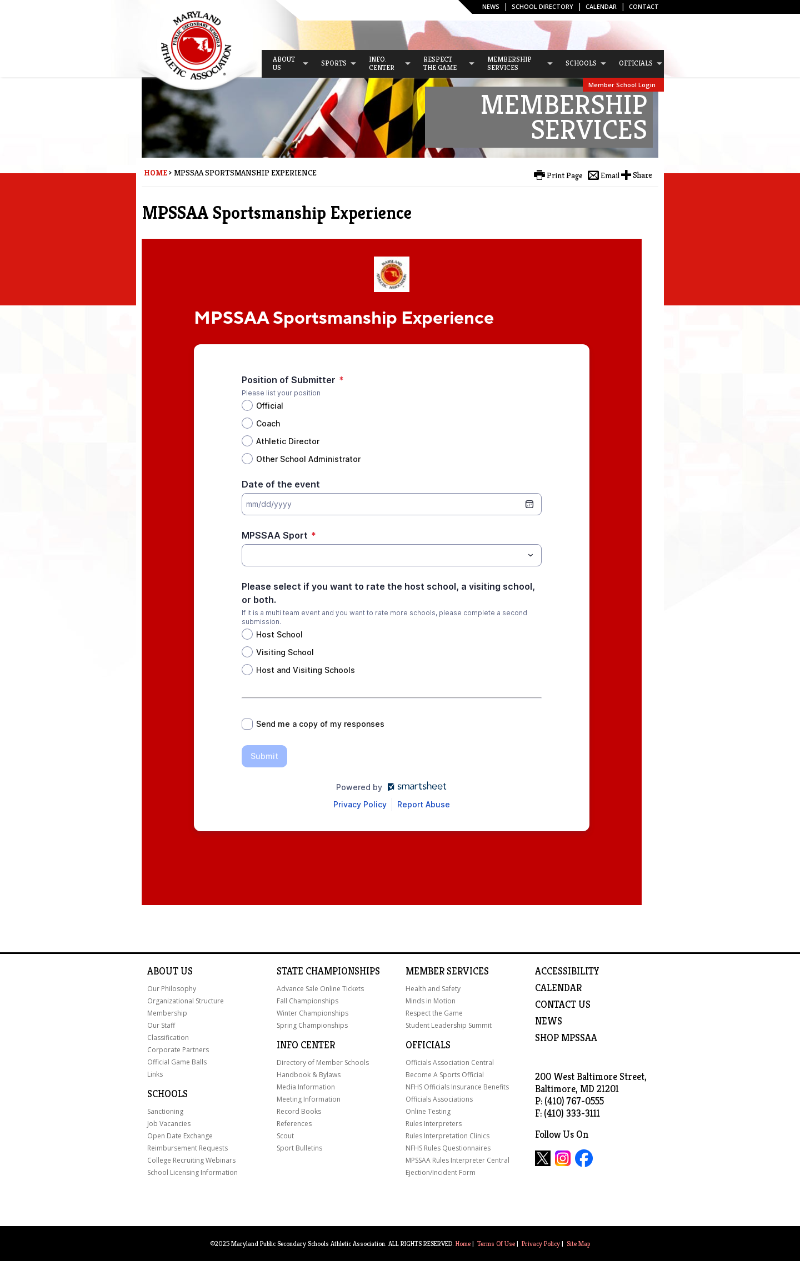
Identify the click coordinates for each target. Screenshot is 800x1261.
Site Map (578, 1243)
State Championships (328, 971)
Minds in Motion (431, 1001)
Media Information (306, 1087)
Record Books (299, 1111)
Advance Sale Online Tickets (320, 988)
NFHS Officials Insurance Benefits (457, 1087)
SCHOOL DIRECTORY (542, 6)
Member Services (447, 971)
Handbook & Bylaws (309, 1074)
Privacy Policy (541, 1243)
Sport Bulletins (299, 1148)
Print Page (565, 175)
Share (642, 175)
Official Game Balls (177, 1062)
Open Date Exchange (180, 1136)
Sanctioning (165, 1111)
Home (155, 173)
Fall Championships (307, 1001)
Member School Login (622, 85)
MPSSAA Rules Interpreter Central (457, 1160)
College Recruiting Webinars (191, 1160)
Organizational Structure (185, 1001)
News (490, 6)
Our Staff (161, 1025)
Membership (167, 1013)
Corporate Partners (178, 1049)
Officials (428, 1045)
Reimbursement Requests (187, 1148)
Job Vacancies (169, 1123)
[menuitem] (285, 64)
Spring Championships (312, 1025)
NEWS (548, 1021)
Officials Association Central (450, 1062)
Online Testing (428, 1111)
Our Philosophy (171, 988)
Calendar (601, 6)
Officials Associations (439, 1099)
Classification (168, 1037)
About (162, 971)
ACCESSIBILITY (567, 971)
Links (155, 1074)
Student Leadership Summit (449, 1025)
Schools (167, 1094)
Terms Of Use (496, 1243)
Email (610, 175)
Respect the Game (434, 1013)
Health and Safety (433, 988)
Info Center (306, 1045)
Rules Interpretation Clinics (447, 1136)
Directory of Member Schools (323, 1062)
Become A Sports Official (445, 1074)
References (294, 1123)
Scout (285, 1136)
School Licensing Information (192, 1172)
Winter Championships (312, 1013)
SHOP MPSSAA (566, 1038)
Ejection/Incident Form (441, 1172)
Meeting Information (309, 1099)
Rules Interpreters (434, 1123)
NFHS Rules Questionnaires (448, 1148)
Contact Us (563, 1004)
